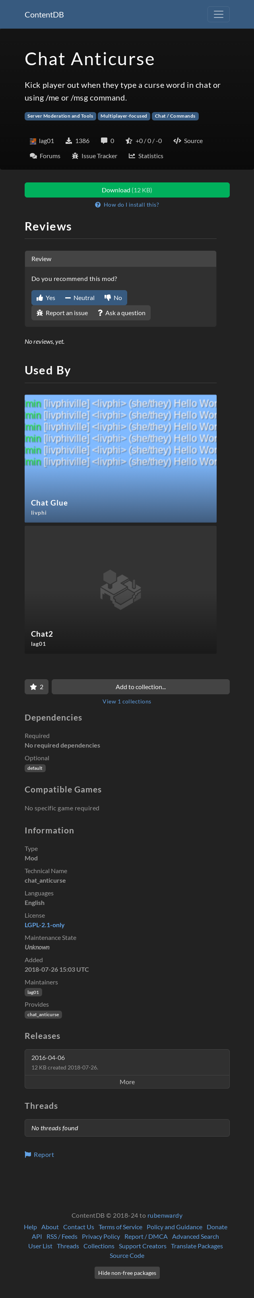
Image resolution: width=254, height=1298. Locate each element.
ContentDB (44, 14)
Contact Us (78, 1226)
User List (40, 1246)
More (127, 1081)
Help (30, 1226)
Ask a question (121, 312)
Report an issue (62, 312)
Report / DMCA (146, 1236)
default (35, 768)
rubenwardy (165, 1215)
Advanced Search (195, 1236)
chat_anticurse (43, 1014)
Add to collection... (141, 686)
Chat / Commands (175, 116)
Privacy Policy (101, 1236)
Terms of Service (120, 1226)
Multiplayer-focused (124, 116)
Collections (98, 1246)
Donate (217, 1226)
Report (39, 1154)
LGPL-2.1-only (45, 924)
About (50, 1226)
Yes (46, 297)
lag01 (33, 992)
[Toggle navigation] (218, 14)
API (37, 1236)
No (113, 297)
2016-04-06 (64, 1062)
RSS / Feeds (62, 1236)
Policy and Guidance (174, 1226)
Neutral (80, 297)
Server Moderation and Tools (60, 116)
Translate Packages (197, 1246)
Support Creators (143, 1246)
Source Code (127, 1255)
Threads (68, 1246)
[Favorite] (36, 686)
